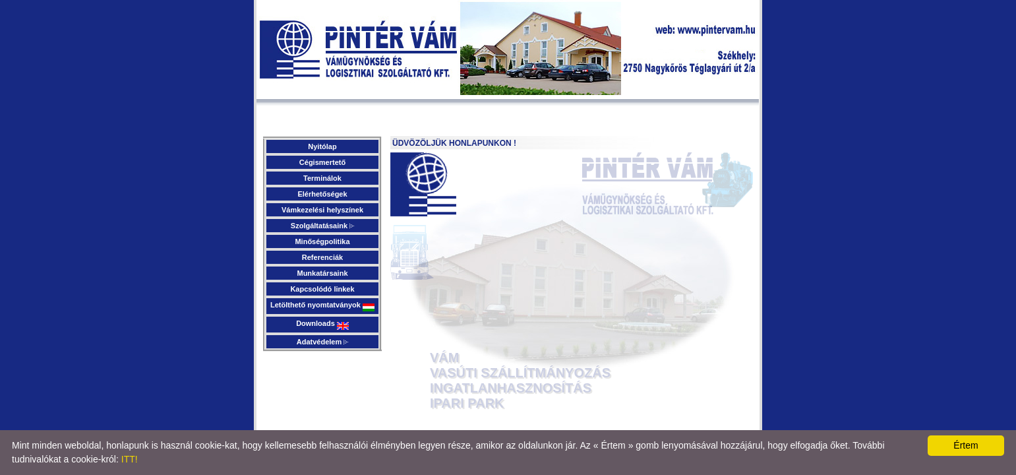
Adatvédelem (323, 342)
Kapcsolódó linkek (322, 289)
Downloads (322, 324)
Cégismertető (322, 162)
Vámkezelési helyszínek (322, 210)
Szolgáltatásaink (322, 226)
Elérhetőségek (322, 194)
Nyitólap (322, 146)
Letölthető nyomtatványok (322, 306)
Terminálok (322, 178)
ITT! (129, 459)
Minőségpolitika (322, 241)
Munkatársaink (322, 273)
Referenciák (322, 257)
